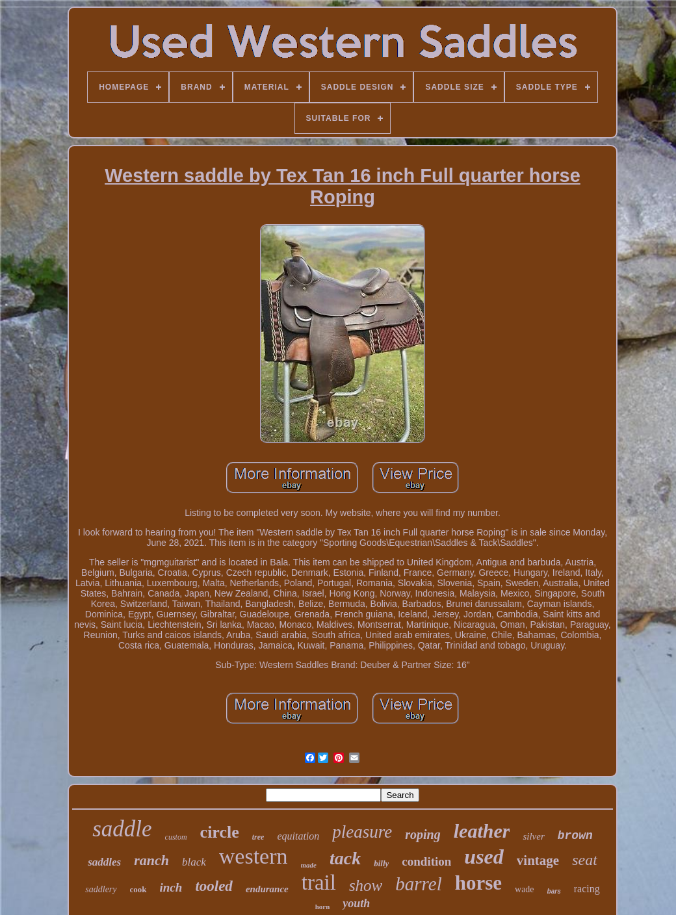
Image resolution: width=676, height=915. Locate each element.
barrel (418, 883)
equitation (298, 836)
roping (422, 834)
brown (575, 835)
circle (219, 832)
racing (587, 888)
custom (176, 837)
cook (138, 889)
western (253, 856)
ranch (151, 860)
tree (258, 837)
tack (345, 858)
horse (478, 882)
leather (482, 831)
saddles (104, 862)
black (194, 862)
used (483, 856)
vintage (538, 860)
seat (584, 859)
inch (171, 887)
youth (356, 903)
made (309, 865)
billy (381, 863)
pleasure (362, 832)
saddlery (100, 889)
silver (533, 836)
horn (322, 906)
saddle (121, 829)
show (365, 885)
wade (524, 889)
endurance (267, 889)
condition (426, 861)
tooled (214, 886)
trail (319, 882)
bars (554, 891)
